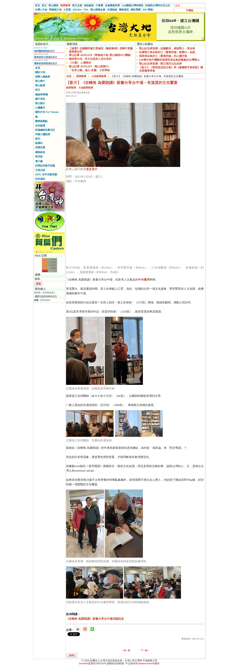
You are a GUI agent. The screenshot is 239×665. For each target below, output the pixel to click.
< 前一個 (126, 650)
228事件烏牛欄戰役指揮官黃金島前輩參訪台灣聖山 (169, 59)
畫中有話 (40, 98)
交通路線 (112, 9)
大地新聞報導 (98, 76)
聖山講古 (40, 103)
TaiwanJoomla (146, 663)
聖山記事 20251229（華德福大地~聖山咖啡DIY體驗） (101, 55)
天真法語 (40, 170)
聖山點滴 (40, 85)
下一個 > (145, 650)
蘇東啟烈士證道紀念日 (45, 57)
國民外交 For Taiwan (47, 112)
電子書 (39, 161)
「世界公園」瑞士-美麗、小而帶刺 (89, 70)
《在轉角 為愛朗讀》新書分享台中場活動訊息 (95, 618)
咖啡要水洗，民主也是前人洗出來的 (90, 58)
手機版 (189, 10)
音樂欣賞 (40, 147)
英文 (44, 5)
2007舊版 (148, 9)
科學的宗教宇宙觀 (45, 165)
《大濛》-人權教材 (80, 62)
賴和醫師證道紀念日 (44, 51)
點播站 (39, 143)
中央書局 (144, 279)
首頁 (37, 5)
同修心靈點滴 (42, 134)
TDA (85, 9)
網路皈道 (40, 152)
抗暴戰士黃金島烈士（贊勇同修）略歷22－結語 (167, 52)
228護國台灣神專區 (132, 5)
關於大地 (40, 72)
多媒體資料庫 (112, 5)
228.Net (77, 9)
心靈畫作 (40, 107)
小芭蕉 (67, 9)
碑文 (37, 89)
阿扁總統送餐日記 (45, 129)
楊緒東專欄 (41, 94)
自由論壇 (40, 125)
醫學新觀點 (41, 121)
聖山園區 (53, 5)
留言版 (39, 156)
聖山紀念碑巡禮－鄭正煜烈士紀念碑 (160, 63)
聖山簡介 (40, 81)
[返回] (72, 655)
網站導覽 (136, 9)
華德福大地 (55, 9)
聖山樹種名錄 (97, 9)
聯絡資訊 (124, 9)
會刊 (37, 138)
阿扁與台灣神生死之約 (157, 5)
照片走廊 (77, 5)
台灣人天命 (41, 9)
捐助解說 (89, 5)
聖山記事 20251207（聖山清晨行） (90, 66)
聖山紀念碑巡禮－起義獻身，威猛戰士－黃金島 (167, 48)
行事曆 (99, 5)
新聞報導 (65, 5)
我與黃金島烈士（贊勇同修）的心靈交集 (163, 55)
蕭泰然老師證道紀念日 (45, 63)
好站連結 (40, 178)
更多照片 (91, 169)
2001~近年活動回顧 (46, 174)
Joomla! (83, 663)
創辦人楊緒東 (42, 76)
